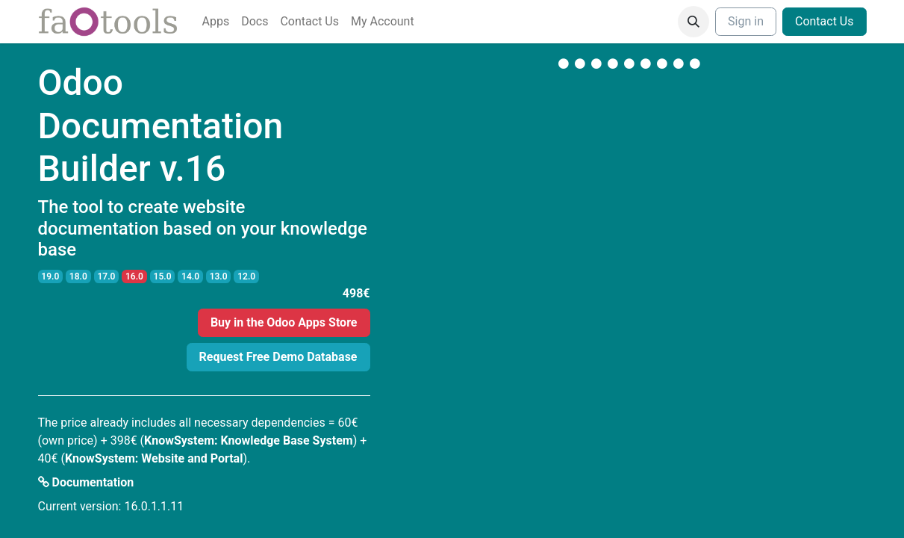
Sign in (746, 21)
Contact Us (824, 21)
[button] (693, 21)
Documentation (86, 482)
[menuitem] (216, 22)
